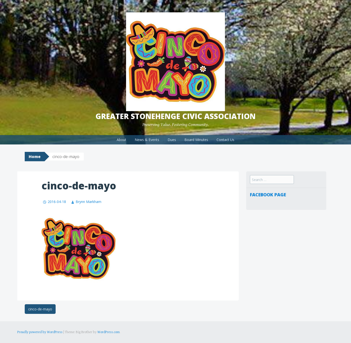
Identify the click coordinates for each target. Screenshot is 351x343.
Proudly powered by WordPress (40, 332)
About (121, 139)
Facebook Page (268, 195)
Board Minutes (196, 139)
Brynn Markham (88, 201)
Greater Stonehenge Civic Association (175, 116)
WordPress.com (108, 332)
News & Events (147, 139)
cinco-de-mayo (40, 309)
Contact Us (225, 139)
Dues (172, 139)
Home (35, 156)
